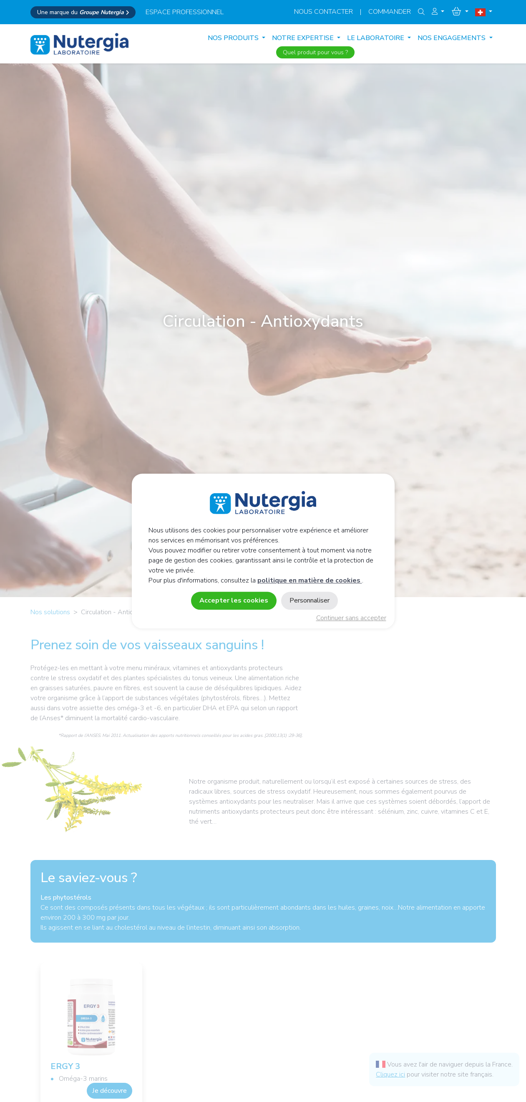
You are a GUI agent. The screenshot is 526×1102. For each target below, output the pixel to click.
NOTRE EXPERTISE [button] (303, 38)
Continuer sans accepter (351, 618)
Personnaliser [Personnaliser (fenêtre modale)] (309, 600)
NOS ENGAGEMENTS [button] (452, 38)
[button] (438, 11)
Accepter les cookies (233, 600)
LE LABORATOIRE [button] (376, 38)
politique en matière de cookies (309, 580)
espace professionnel (185, 12)
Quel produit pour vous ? (315, 52)
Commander (389, 11)
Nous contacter (323, 11)
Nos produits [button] (234, 38)
